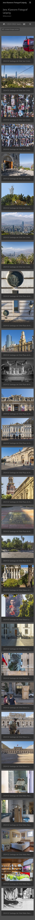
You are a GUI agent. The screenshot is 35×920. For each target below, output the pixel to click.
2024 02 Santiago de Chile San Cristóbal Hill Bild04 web (17, 179)
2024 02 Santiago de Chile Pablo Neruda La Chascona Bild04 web (17, 825)
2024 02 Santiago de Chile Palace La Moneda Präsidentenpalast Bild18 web (17, 619)
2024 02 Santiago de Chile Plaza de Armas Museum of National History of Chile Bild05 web (17, 326)
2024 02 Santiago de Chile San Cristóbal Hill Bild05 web (17, 149)
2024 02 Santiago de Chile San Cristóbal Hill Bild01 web (17, 267)
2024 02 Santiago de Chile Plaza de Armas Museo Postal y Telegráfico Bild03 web (17, 414)
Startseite (4, 24)
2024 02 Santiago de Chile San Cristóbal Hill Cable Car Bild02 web (17, 61)
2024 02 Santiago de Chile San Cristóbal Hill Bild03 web (17, 208)
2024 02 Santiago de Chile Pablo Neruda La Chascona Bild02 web (17, 884)
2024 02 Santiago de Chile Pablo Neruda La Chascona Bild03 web (17, 854)
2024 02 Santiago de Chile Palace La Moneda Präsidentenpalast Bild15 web (17, 708)
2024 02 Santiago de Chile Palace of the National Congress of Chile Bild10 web (17, 590)
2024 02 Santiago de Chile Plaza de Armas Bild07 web (17, 531)
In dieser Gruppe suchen (10, 29)
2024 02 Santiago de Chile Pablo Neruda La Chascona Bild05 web (17, 796)
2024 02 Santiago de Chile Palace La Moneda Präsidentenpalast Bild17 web (17, 649)
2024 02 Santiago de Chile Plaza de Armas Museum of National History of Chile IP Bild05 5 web (17, 296)
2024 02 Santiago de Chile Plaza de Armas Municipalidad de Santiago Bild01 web (17, 443)
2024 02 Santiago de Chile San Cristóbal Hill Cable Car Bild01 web (17, 90)
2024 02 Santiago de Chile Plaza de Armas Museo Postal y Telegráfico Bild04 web (17, 384)
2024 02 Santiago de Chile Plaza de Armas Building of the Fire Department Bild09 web (17, 502)
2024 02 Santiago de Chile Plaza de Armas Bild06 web (17, 561)
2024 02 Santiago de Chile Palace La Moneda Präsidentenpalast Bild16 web (17, 678)
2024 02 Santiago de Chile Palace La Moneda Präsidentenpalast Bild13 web (17, 737)
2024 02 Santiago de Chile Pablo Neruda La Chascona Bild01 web (17, 913)
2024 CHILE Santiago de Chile (14, 24)
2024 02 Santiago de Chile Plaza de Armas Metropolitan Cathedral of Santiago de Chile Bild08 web (17, 473)
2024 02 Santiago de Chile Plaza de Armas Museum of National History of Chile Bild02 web (17, 355)
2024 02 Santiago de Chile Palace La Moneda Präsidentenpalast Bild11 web (17, 766)
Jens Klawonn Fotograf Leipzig (15, 2)
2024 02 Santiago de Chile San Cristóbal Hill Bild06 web (17, 120)
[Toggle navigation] (30, 2)
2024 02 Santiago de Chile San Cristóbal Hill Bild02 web (17, 237)
